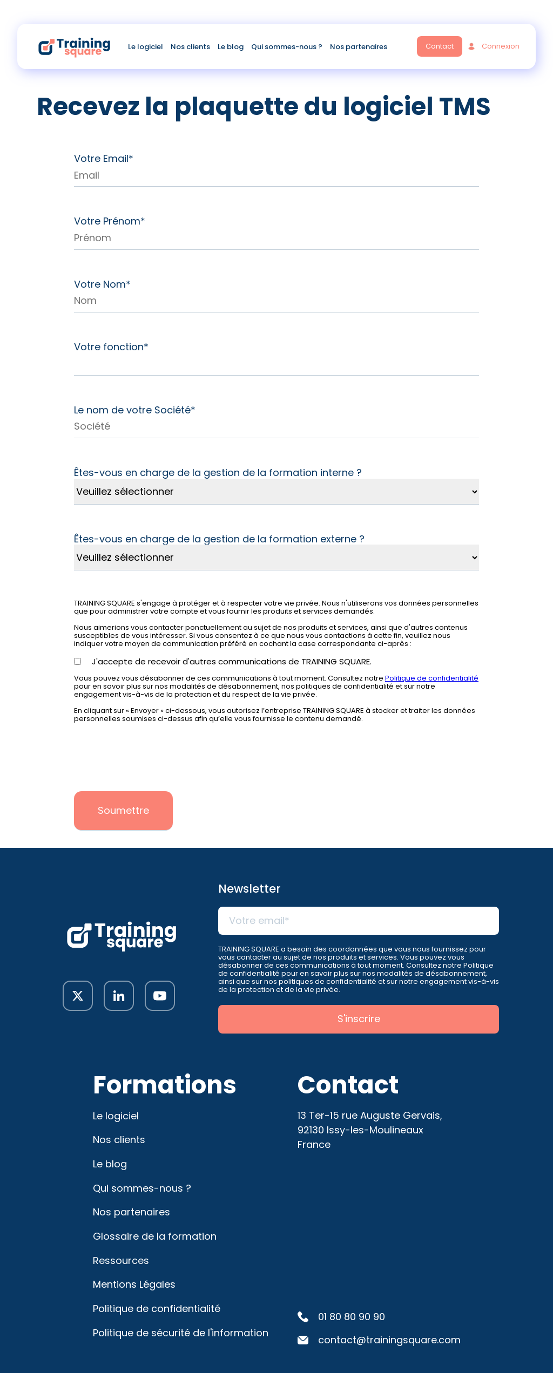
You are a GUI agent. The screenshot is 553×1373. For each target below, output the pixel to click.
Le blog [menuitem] (231, 48)
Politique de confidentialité (431, 678)
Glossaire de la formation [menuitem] (155, 1236)
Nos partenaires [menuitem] (358, 48)
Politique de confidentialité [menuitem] (156, 1308)
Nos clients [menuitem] (190, 48)
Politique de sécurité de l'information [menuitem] (180, 1333)
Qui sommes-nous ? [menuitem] (286, 48)
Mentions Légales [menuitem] (134, 1284)
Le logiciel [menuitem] (145, 48)
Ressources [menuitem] (121, 1260)
